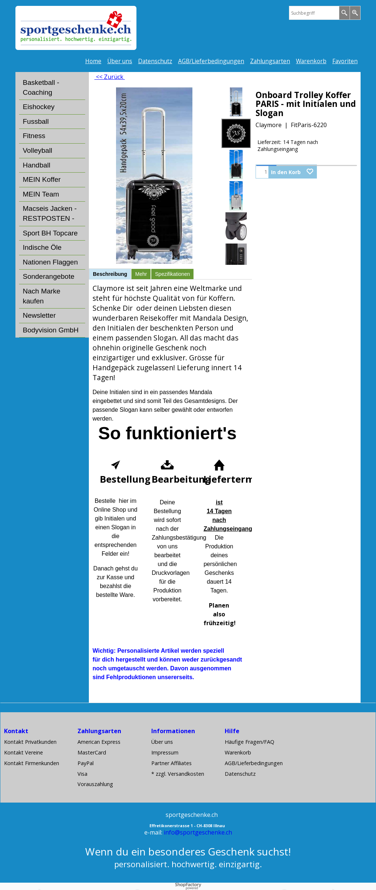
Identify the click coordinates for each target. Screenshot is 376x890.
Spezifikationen (172, 274)
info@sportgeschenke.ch (198, 832)
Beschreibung (110, 274)
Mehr (141, 274)
